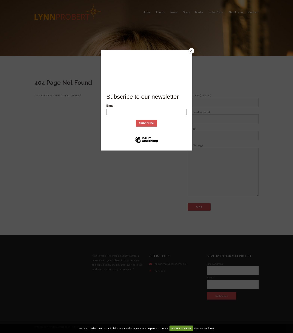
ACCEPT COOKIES (181, 328)
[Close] (191, 51)
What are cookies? (204, 328)
